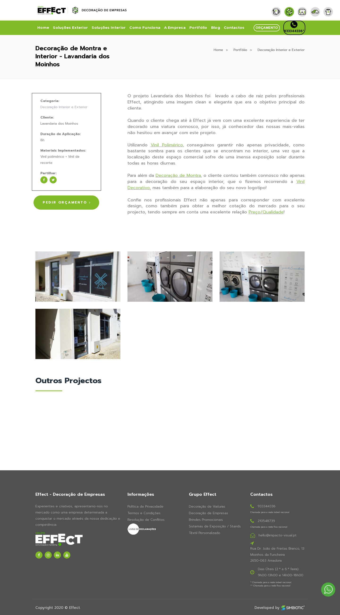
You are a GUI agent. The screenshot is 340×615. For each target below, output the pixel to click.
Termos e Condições (144, 512)
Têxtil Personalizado (204, 532)
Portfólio (198, 27)
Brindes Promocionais (206, 519)
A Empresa (175, 27)
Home (43, 27)
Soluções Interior (109, 27)
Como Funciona (144, 27)
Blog (215, 27)
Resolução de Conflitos (146, 519)
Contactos (234, 27)
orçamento (266, 27)
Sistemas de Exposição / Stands (215, 525)
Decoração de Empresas (208, 512)
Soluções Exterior (70, 27)
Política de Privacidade (145, 506)
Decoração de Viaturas (207, 506)
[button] (267, 27)
